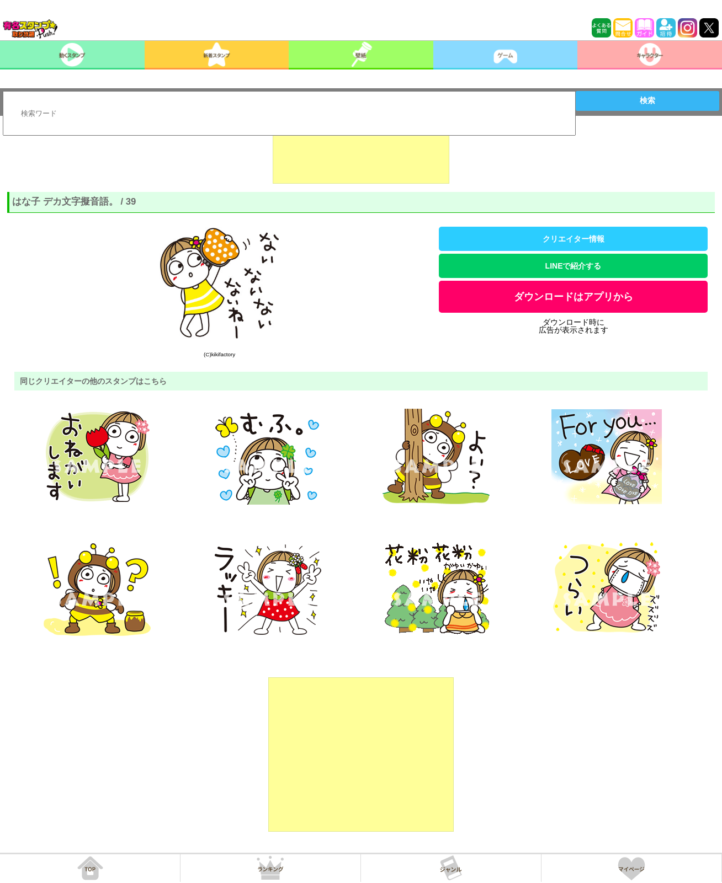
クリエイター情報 (573, 238)
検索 (647, 100)
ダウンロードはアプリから (573, 296)
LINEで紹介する (573, 265)
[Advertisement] (361, 156)
